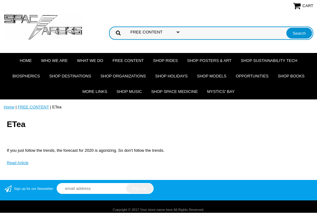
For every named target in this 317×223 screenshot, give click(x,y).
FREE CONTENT (128, 60)
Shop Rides (165, 60)
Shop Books (291, 76)
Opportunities (252, 76)
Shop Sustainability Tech (269, 60)
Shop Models (211, 76)
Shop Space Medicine (174, 91)
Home (26, 60)
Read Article (17, 162)
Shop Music (129, 91)
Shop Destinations (70, 76)
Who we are (54, 60)
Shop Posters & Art (209, 60)
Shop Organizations (123, 76)
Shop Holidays (171, 76)
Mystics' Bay (221, 91)
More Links (94, 91)
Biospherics (26, 76)
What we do (90, 60)
